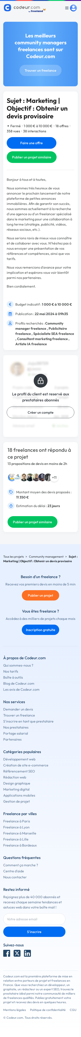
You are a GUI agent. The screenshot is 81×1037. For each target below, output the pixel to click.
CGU (73, 1010)
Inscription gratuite (40, 630)
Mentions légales (14, 1010)
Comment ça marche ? (20, 865)
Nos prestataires (16, 727)
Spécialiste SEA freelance (53, 333)
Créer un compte (41, 412)
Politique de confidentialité (48, 1010)
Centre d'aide (13, 871)
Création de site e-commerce (25, 765)
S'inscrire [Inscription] (34, 932)
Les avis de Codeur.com (21, 689)
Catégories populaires (22, 751)
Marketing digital (16, 789)
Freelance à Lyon (16, 827)
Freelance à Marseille (19, 833)
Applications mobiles (19, 795)
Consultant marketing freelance (42, 339)
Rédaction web (14, 777)
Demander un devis (18, 709)
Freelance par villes (20, 813)
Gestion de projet (16, 801)
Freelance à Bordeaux (20, 845)
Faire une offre (31, 143)
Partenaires (12, 739)
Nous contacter (15, 877)
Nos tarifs (10, 671)
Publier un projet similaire (31, 157)
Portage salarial (15, 733)
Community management (46, 557)
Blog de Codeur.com (18, 683)
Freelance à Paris (16, 821)
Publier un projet (40, 595)
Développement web (19, 759)
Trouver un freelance (40, 70)
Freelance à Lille (16, 839)
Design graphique (16, 783)
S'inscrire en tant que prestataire (28, 721)
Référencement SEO (19, 771)
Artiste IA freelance (31, 344)
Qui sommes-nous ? (18, 665)
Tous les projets (13, 557)
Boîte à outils (13, 677)
